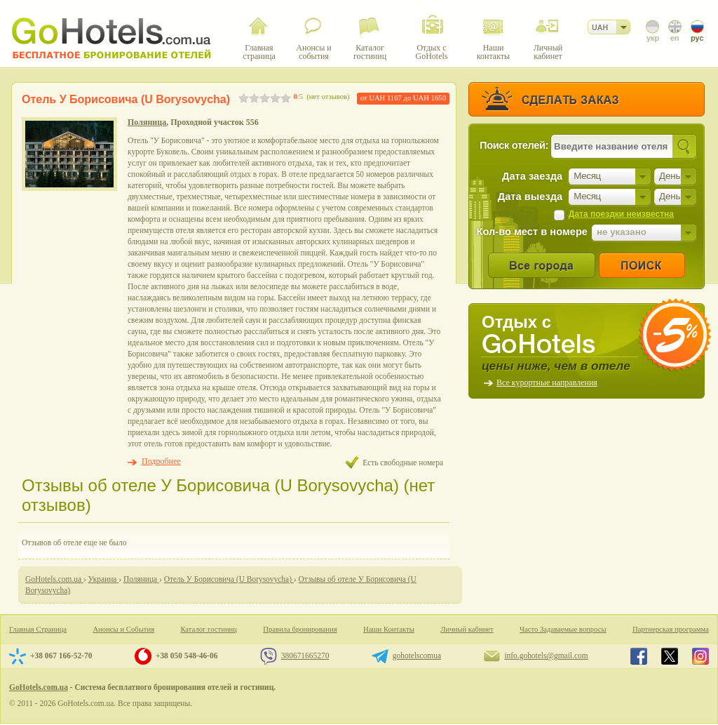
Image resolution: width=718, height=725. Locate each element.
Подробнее (161, 461)
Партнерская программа (670, 629)
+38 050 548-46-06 (186, 655)
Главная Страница (38, 629)
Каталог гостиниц (208, 629)
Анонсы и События (123, 629)
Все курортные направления (546, 382)
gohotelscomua (417, 655)
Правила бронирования (300, 629)
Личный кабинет (466, 629)
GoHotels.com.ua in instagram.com (700, 656)
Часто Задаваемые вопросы (563, 629)
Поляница (147, 122)
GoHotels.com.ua (38, 687)
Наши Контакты (388, 629)
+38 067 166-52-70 (61, 655)
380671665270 (305, 655)
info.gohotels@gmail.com (546, 655)
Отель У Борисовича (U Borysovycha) (126, 99)
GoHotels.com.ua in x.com (669, 656)
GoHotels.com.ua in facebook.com (638, 656)
